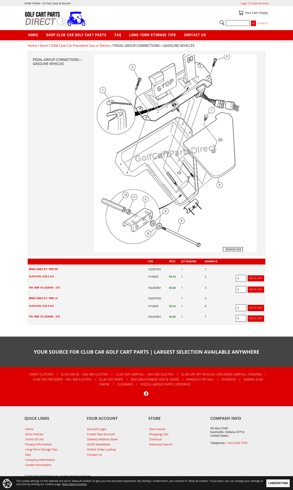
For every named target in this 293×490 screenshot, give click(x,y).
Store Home (157, 429)
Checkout (155, 439)
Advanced (262, 23)
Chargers (229, 379)
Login (244, 3)
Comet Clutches (41, 374)
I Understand (278, 483)
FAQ (118, 35)
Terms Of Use (34, 439)
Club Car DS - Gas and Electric (84, 374)
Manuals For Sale (200, 379)
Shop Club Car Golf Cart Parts (76, 35)
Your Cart (241, 13)
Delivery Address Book (102, 439)
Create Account (259, 3)
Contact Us (195, 35)
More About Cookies (74, 484)
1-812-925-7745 (236, 443)
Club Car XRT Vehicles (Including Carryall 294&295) (221, 374)
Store (44, 45)
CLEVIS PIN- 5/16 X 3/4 (41, 276)
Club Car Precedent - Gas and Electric (62, 379)
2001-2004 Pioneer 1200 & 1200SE (155, 379)
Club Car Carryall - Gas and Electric (145, 374)
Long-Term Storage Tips (152, 35)
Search (222, 22)
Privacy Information (38, 444)
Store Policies (34, 434)
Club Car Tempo (111, 379)
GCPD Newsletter (98, 444)
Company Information (40, 460)
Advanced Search (161, 444)
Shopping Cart (158, 434)
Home (32, 45)
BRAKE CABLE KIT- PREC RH (43, 269)
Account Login (96, 429)
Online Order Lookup (101, 449)
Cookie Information (38, 465)
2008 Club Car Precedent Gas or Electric (81, 45)
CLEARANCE (125, 384)
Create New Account (101, 434)
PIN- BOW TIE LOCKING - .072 (44, 287)
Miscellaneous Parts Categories (166, 384)
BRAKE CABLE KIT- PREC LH (43, 298)
